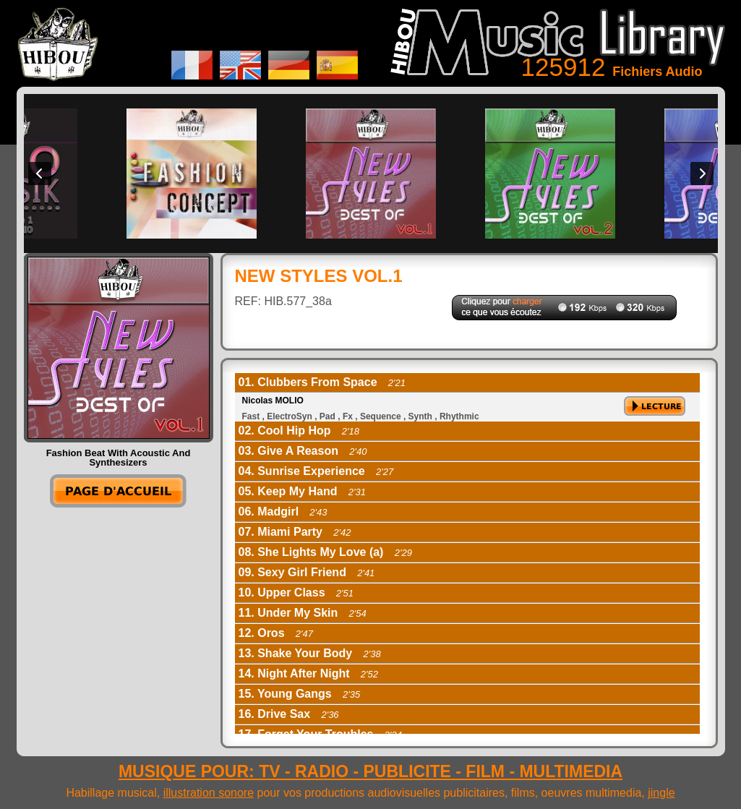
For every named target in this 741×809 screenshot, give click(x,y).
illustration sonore (208, 793)
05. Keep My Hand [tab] (302, 491)
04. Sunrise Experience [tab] (316, 471)
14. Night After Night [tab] (309, 673)
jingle (661, 793)
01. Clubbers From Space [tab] (322, 382)
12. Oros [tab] (276, 633)
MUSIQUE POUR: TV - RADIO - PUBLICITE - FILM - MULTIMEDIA (370, 771)
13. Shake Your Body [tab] (310, 653)
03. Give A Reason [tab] (303, 451)
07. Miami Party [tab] (295, 532)
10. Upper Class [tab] (296, 592)
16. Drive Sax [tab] (289, 714)
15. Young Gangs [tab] (300, 694)
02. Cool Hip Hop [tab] (299, 430)
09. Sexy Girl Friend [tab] (307, 572)
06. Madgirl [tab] (283, 511)
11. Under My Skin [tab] (303, 613)
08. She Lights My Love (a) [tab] (325, 552)
